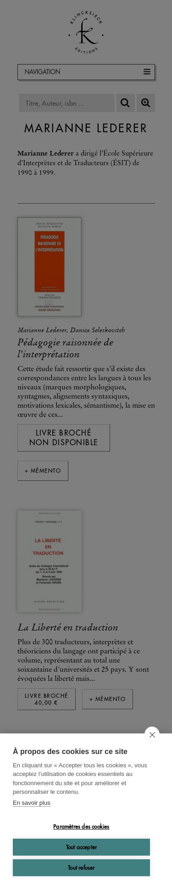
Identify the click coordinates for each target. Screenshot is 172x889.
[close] (152, 734)
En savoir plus (31, 802)
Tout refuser (81, 867)
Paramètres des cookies (81, 826)
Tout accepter (81, 847)
